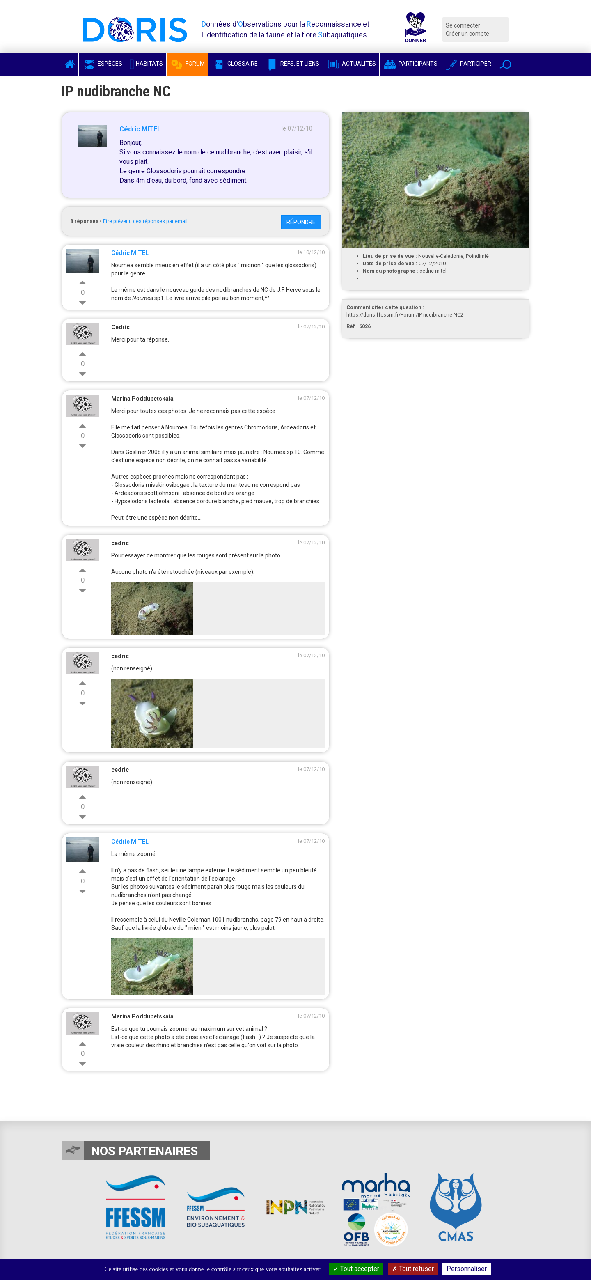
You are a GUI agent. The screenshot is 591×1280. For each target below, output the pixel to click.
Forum (187, 63)
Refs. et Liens (292, 63)
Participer (467, 63)
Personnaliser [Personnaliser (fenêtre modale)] (467, 1269)
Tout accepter (356, 1269)
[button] (505, 64)
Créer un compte (467, 33)
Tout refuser (413, 1269)
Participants (410, 63)
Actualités (351, 63)
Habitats (146, 63)
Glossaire (235, 63)
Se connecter (463, 25)
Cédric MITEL (140, 129)
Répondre (301, 222)
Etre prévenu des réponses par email (145, 221)
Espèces (102, 63)
